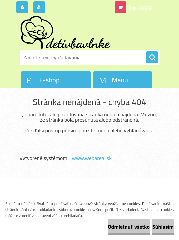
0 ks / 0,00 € (139, 8)
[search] (152, 57)
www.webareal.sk (92, 158)
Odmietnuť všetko (129, 227)
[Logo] (65, 32)
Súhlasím (163, 227)
